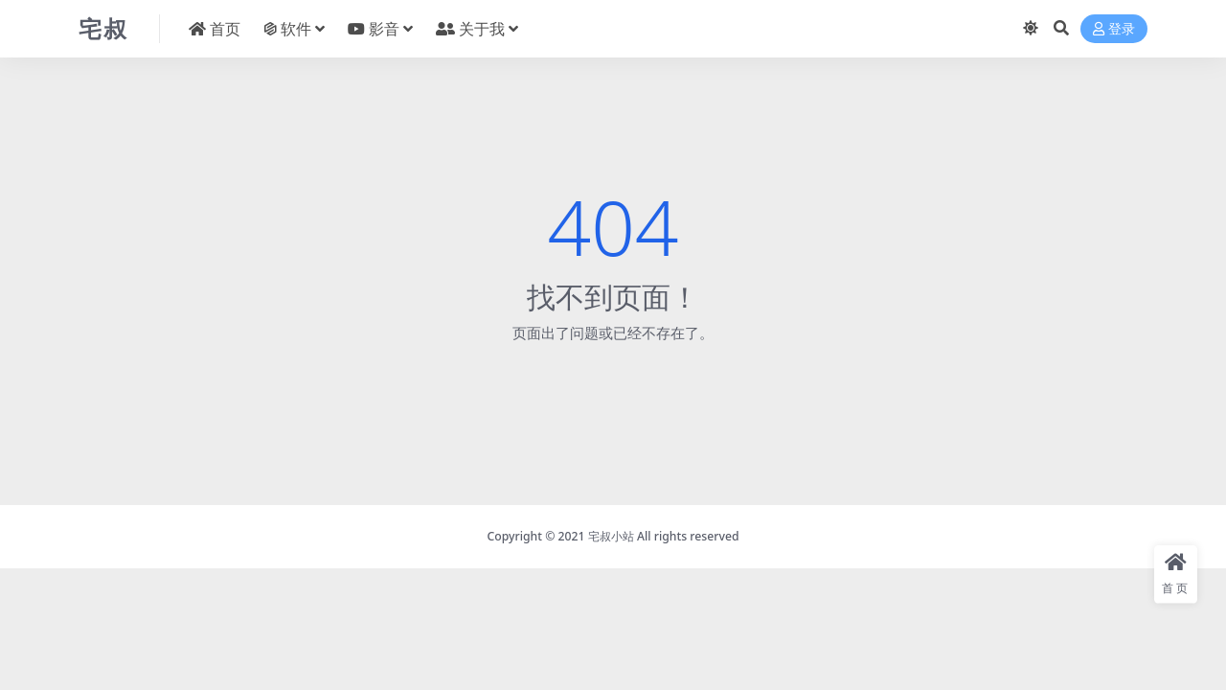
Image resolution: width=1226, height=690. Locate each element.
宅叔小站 (611, 536)
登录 (1114, 29)
